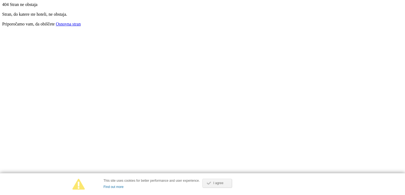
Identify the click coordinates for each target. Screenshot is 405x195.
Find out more (114, 187)
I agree (218, 183)
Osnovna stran (68, 24)
